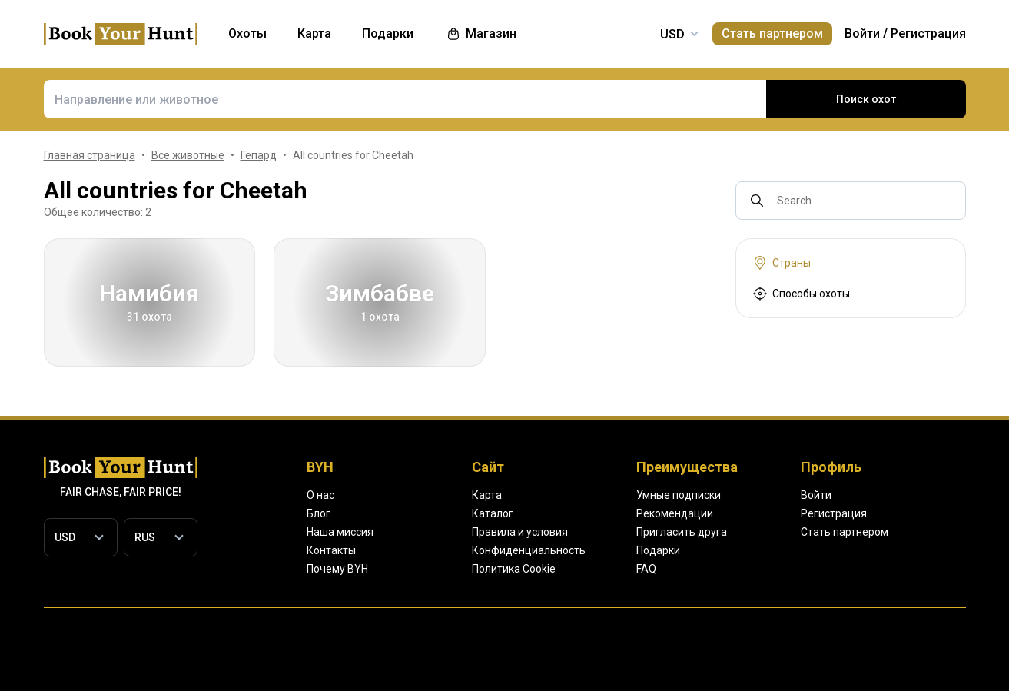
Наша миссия (340, 532)
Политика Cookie (568, 569)
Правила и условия (574, 532)
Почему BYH (338, 569)
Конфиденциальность (581, 550)
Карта (540, 495)
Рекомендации (782, 513)
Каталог (546, 513)
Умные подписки (787, 495)
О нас (321, 495)
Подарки (767, 550)
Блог (318, 513)
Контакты (330, 550)
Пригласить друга (790, 532)
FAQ (757, 569)
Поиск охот (865, 99)
